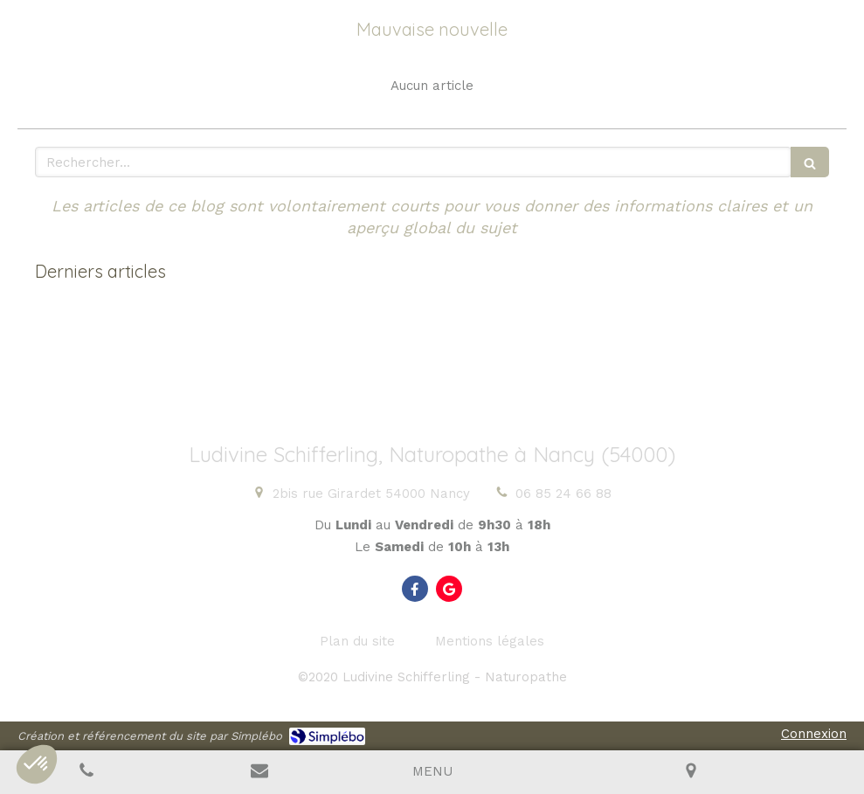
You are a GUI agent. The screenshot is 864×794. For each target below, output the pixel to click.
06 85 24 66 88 (563, 493)
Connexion (814, 734)
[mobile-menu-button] (432, 771)
